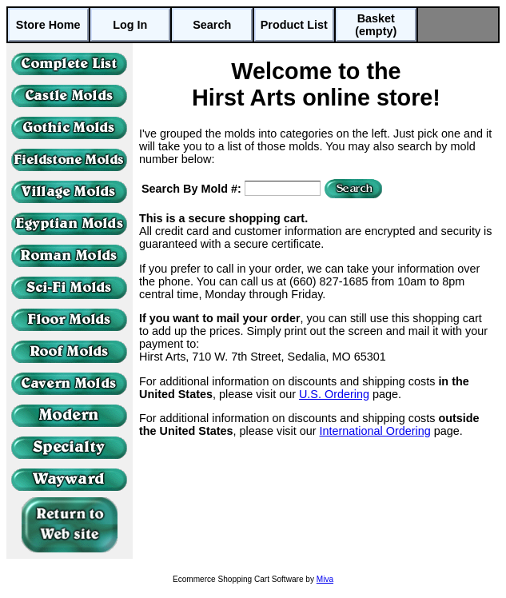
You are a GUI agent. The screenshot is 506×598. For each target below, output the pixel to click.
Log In (130, 24)
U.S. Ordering (334, 394)
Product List (294, 24)
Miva (325, 579)
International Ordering (375, 431)
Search (212, 24)
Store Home (48, 24)
